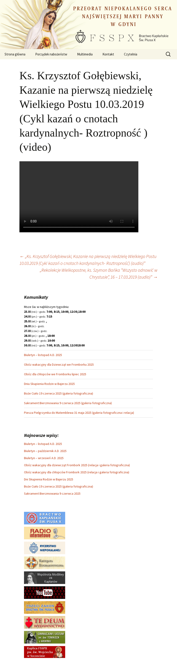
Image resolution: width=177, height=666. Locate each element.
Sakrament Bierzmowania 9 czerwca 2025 (52, 493)
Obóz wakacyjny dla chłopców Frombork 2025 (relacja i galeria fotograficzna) (76, 472)
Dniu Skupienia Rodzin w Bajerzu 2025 (49, 384)
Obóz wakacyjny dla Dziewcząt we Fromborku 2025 (59, 364)
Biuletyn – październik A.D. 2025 (45, 451)
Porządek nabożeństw (51, 54)
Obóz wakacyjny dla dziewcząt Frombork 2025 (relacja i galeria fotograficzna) (77, 465)
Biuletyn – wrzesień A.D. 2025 (44, 458)
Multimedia (85, 54)
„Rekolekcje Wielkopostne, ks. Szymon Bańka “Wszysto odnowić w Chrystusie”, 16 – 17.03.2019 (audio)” (99, 273)
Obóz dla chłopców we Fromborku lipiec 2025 (55, 374)
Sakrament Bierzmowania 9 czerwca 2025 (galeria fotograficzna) (68, 403)
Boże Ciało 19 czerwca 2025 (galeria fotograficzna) (58, 393)
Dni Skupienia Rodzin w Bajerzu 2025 (48, 479)
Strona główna (15, 54)
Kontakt (108, 54)
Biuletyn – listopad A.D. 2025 (43, 355)
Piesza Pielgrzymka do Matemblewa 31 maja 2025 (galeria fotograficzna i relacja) (79, 413)
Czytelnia (130, 54)
